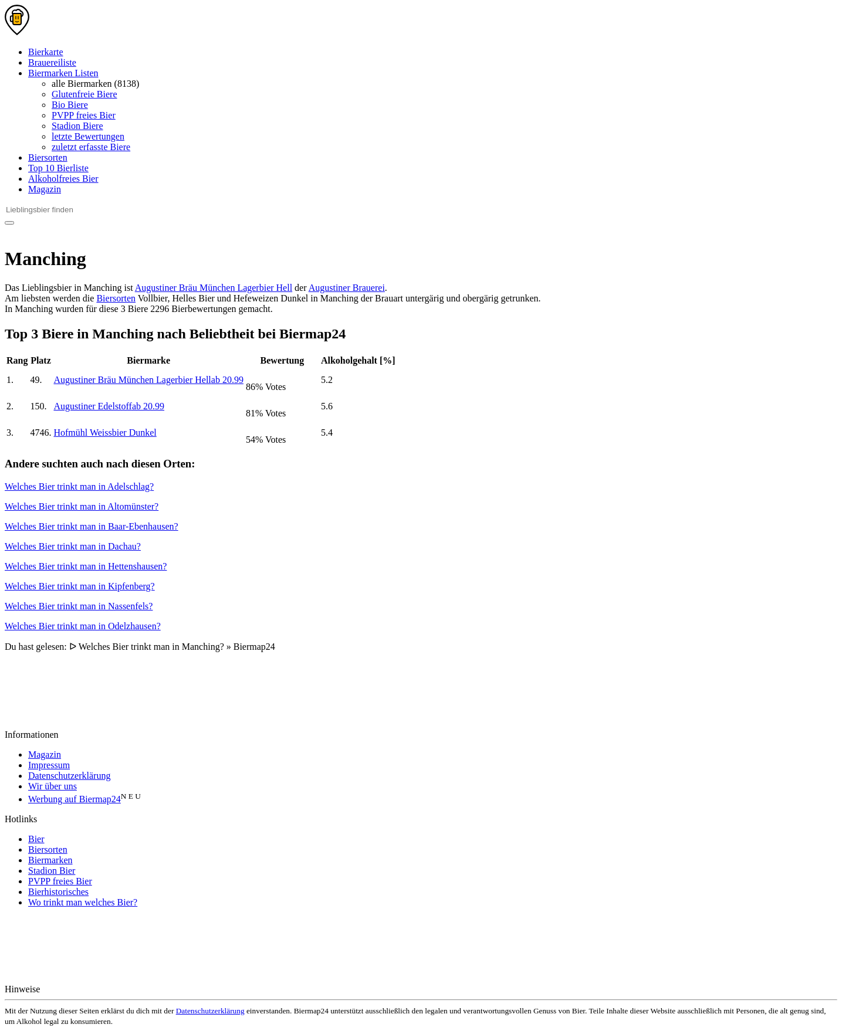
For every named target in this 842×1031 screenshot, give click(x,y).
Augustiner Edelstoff (108, 406)
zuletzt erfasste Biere (91, 147)
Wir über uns (52, 786)
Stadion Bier (51, 871)
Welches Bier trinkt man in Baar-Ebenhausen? (91, 526)
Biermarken (50, 860)
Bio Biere (70, 105)
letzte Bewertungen (88, 136)
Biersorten (47, 157)
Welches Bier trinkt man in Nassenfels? (79, 606)
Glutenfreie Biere (84, 94)
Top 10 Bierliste (58, 168)
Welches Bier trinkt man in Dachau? (73, 546)
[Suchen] (9, 223)
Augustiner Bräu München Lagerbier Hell (213, 288)
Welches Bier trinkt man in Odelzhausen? (83, 626)
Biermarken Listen (63, 73)
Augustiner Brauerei (347, 288)
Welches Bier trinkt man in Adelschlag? (79, 486)
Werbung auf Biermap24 (74, 799)
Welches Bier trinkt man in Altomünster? (81, 506)
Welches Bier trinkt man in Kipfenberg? (80, 586)
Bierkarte (45, 52)
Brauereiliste (52, 62)
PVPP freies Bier (84, 115)
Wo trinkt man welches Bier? (82, 902)
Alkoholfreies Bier (63, 179)
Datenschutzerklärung (69, 776)
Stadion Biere (77, 126)
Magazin (44, 189)
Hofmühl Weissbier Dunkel (104, 433)
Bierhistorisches (58, 892)
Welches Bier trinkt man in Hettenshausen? (86, 566)
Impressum (49, 765)
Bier (36, 839)
